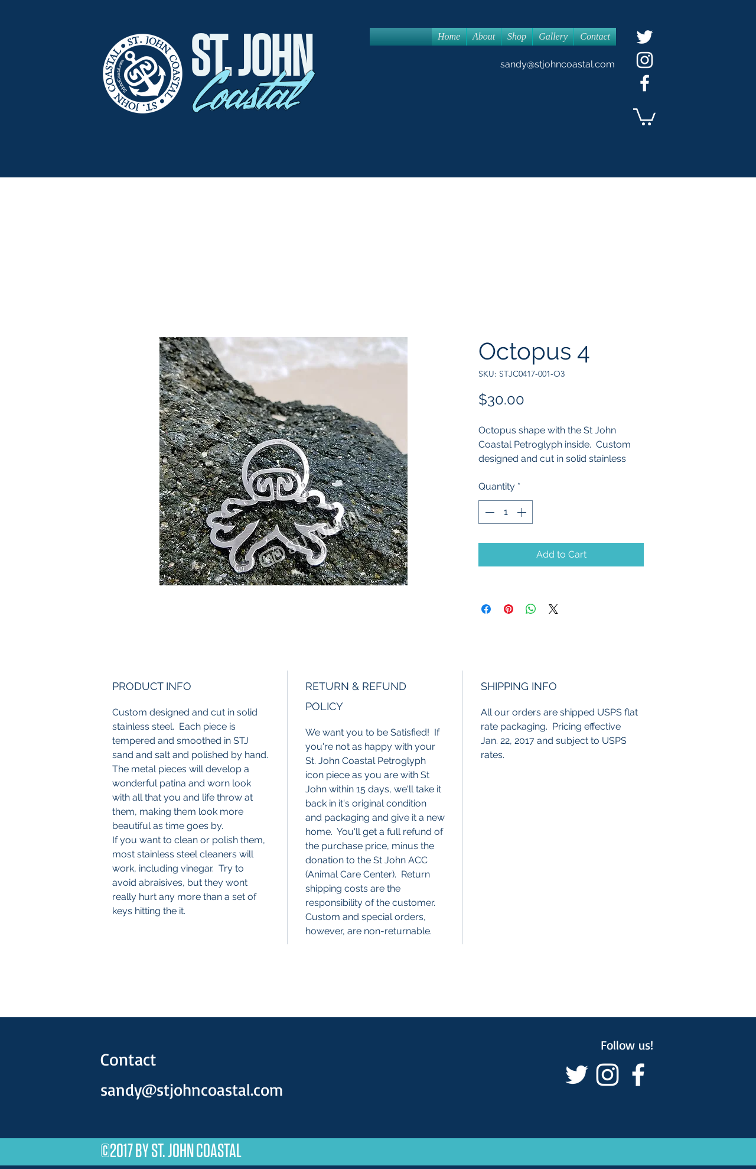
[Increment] (522, 512)
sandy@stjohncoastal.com (557, 64)
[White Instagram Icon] (645, 60)
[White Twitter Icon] (645, 37)
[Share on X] (553, 609)
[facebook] (645, 83)
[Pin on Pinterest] (508, 609)
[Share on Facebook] (486, 609)
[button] (644, 115)
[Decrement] (488, 512)
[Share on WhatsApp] (531, 609)
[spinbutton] (505, 512)
